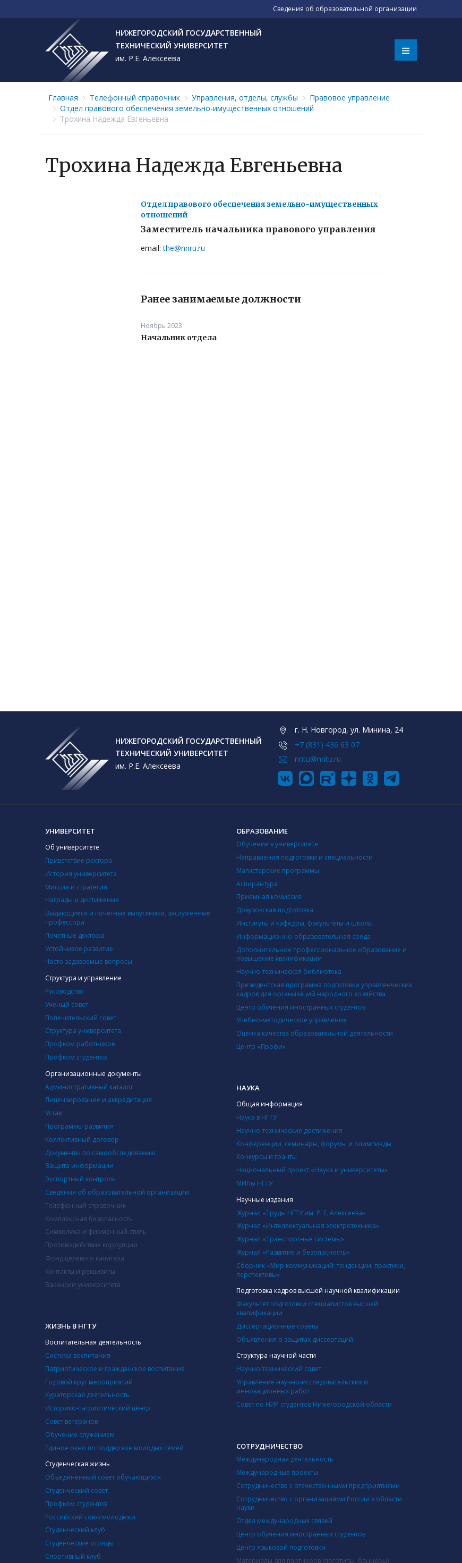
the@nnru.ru (184, 248)
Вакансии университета (83, 1284)
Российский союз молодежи (90, 1517)
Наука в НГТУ (256, 1117)
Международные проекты (277, 1472)
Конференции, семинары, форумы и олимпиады (313, 1143)
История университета (81, 873)
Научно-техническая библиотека (288, 971)
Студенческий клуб (75, 1529)
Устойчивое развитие (79, 948)
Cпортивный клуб (73, 1556)
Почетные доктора (74, 935)
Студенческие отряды (79, 1543)
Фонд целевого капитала (84, 1258)
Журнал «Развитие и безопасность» (292, 1252)
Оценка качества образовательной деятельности (314, 1033)
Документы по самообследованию (100, 1152)
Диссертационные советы (277, 1326)
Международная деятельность (284, 1459)
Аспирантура (257, 883)
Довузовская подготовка (274, 909)
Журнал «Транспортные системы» (290, 1238)
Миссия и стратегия (76, 887)
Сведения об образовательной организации (117, 1192)
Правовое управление (350, 98)
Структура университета (83, 1030)
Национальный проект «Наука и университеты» (312, 1169)
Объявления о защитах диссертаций (294, 1339)
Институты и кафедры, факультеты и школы (304, 923)
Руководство (64, 991)
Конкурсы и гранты (266, 1156)
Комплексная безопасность (89, 1218)
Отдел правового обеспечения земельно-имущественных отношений (187, 108)
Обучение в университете (277, 843)
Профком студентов (76, 1057)
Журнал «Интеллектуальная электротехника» (307, 1225)
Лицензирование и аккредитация (98, 1099)
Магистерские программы (277, 870)
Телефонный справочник (135, 98)
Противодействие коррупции (91, 1244)
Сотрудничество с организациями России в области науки (319, 1503)
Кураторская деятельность (87, 1394)
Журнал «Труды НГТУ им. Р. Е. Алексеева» (300, 1212)
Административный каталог (89, 1086)
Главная (63, 98)
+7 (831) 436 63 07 (327, 745)
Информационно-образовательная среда (303, 936)
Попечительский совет (80, 1017)
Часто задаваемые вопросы (88, 961)
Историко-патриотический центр (97, 1408)
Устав (53, 1112)
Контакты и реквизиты (80, 1271)
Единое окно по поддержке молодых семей (114, 1447)
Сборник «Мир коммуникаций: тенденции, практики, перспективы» (320, 1270)
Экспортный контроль (80, 1178)
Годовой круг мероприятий (89, 1381)
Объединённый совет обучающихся (103, 1477)
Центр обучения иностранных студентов (300, 1007)
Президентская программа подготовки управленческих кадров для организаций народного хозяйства (324, 989)
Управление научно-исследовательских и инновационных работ (302, 1386)
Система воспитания (77, 1355)
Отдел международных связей (284, 1520)
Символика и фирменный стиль (96, 1231)
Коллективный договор (82, 1139)
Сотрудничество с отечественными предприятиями (318, 1485)
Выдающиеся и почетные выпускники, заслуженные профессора (127, 918)
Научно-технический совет (278, 1368)
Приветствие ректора (78, 860)
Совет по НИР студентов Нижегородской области (314, 1404)
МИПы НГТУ (254, 1183)
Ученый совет (66, 1004)
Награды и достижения (82, 899)
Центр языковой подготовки (281, 1547)
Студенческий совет (76, 1490)
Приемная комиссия (269, 896)
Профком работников (80, 1043)
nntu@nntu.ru (318, 759)
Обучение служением (80, 1434)
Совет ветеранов (71, 1421)
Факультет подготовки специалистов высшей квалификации (307, 1308)
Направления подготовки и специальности (304, 857)
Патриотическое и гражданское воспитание (115, 1368)
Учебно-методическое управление (291, 1019)
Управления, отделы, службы (245, 98)
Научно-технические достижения (289, 1130)
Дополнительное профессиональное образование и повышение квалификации (321, 954)
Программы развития (79, 1126)
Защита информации (79, 1165)
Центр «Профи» (261, 1046)
